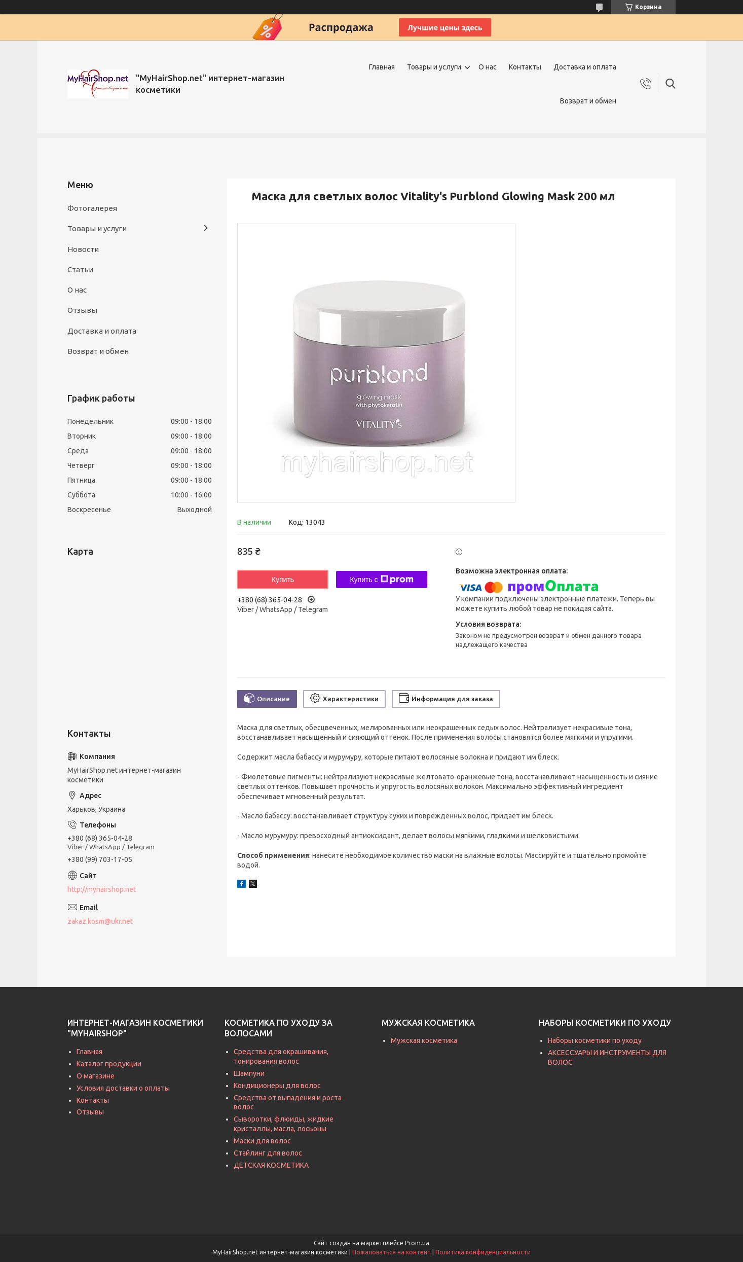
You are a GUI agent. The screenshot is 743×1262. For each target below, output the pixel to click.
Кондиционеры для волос (277, 1085)
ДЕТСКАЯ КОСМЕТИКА (271, 1165)
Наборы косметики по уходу (595, 1040)
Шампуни (249, 1073)
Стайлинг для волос (268, 1153)
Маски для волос (262, 1141)
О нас (487, 67)
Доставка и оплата (584, 67)
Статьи (80, 269)
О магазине (96, 1076)
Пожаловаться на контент (391, 1252)
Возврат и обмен (588, 101)
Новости (83, 249)
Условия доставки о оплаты (123, 1088)
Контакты (525, 67)
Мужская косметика (424, 1040)
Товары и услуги (434, 67)
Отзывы (82, 310)
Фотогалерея (92, 208)
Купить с (381, 579)
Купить (283, 579)
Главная (382, 67)
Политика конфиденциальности (483, 1252)
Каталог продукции (109, 1064)
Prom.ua (417, 1243)
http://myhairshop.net (101, 889)
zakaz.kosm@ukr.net (100, 921)
